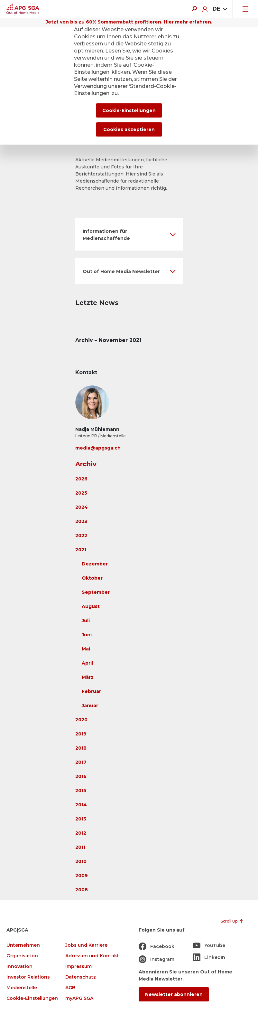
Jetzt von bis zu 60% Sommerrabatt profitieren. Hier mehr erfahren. (129, 22)
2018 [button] (81, 748)
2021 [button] (80, 550)
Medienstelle (21, 987)
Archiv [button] (86, 464)
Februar (91, 691)
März (88, 677)
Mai (86, 649)
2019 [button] (81, 734)
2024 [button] (81, 507)
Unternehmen (23, 945)
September (96, 592)
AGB (70, 987)
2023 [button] (81, 521)
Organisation (22, 956)
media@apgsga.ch (98, 448)
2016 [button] (81, 776)
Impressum (78, 966)
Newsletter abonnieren (174, 994)
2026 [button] (81, 479)
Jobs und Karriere (86, 945)
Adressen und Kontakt (92, 956)
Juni (87, 635)
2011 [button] (80, 847)
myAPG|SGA (79, 998)
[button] (129, 234)
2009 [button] (81, 875)
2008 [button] (81, 890)
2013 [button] (80, 819)
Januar (90, 705)
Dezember (95, 564)
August (91, 606)
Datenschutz (80, 977)
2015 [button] (80, 790)
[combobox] (220, 9)
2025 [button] (81, 493)
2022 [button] (81, 535)
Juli (86, 620)
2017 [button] (81, 762)
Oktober (92, 578)
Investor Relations (28, 977)
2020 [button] (81, 720)
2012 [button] (80, 833)
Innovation (19, 966)
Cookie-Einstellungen (32, 998)
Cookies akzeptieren (129, 129)
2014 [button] (81, 805)
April (87, 663)
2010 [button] (81, 861)
